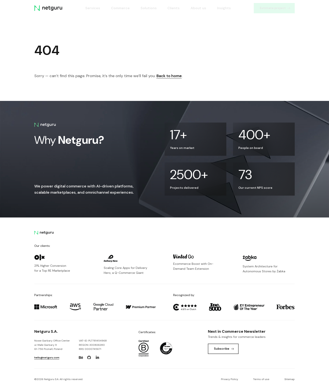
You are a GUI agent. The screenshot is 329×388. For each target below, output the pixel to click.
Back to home (169, 75)
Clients (173, 8)
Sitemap (289, 379)
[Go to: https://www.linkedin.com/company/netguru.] (97, 357)
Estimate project (275, 8)
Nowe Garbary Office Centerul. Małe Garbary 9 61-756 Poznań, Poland (52, 345)
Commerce (120, 8)
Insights (224, 8)
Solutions (149, 8)
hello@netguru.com (46, 357)
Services (92, 8)
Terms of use (261, 379)
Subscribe (224, 349)
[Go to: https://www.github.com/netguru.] (89, 357)
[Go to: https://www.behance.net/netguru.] (80, 357)
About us (198, 8)
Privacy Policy (229, 379)
